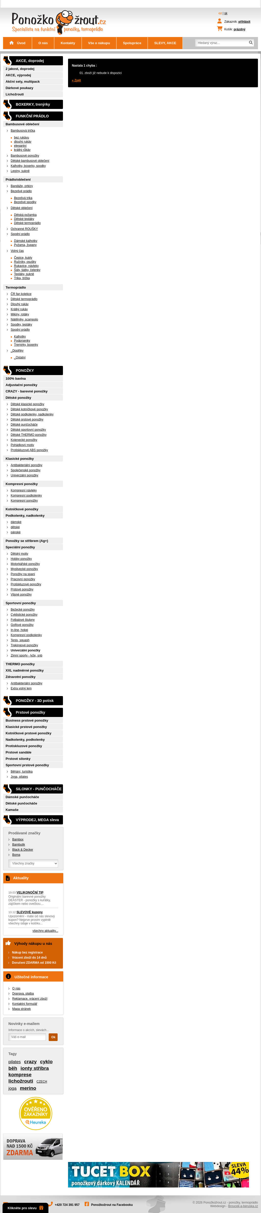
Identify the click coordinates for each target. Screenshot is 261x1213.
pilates (14, 1061)
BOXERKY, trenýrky (33, 104)
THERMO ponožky (20, 664)
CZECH (41, 1081)
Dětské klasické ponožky (27, 404)
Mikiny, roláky (20, 314)
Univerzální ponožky (24, 475)
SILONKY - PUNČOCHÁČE (39, 789)
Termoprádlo (16, 287)
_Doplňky (17, 350)
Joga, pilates (19, 776)
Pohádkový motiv (22, 445)
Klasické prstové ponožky (26, 727)
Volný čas (17, 251)
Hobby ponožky (21, 559)
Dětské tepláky (24, 219)
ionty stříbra (34, 1068)
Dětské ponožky (18, 398)
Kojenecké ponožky (24, 440)
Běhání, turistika (22, 771)
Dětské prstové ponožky (27, 419)
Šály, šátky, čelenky (27, 270)
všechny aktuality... (45, 931)
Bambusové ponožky (25, 155)
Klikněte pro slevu (25, 1208)
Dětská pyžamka (25, 215)
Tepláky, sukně (24, 274)
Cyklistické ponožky (24, 614)
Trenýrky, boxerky (26, 344)
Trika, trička (22, 278)
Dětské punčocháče (24, 424)
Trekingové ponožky (24, 645)
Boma (16, 855)
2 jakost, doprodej (20, 69)
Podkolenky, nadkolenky (25, 515)
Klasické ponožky (20, 459)
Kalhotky (20, 336)
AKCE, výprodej (18, 75)
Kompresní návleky (24, 490)
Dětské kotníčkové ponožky (29, 409)
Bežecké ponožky (23, 609)
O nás (43, 43)
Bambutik (18, 844)
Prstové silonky (18, 759)
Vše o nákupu (99, 43)
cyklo (46, 1061)
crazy (30, 1061)
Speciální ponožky (20, 547)
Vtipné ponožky (21, 594)
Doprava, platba (23, 993)
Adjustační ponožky (21, 385)
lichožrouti (20, 1081)
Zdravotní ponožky (20, 677)
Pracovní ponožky (23, 579)
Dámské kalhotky (25, 241)
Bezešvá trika (23, 198)
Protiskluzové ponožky (26, 584)
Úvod (17, 43)
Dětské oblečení (22, 208)
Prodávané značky (24, 833)
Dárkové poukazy (19, 88)
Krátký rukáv (19, 309)
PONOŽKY (25, 370)
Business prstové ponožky (27, 720)
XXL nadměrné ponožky (25, 670)
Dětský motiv (19, 553)
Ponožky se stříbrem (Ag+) (27, 541)
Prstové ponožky (22, 589)
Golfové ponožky (22, 625)
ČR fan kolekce (21, 294)
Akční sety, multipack (23, 81)
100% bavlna (16, 378)
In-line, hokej (19, 630)
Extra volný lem (21, 688)
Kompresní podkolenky (26, 495)
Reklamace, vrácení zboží (29, 998)
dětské (15, 527)
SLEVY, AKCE (165, 43)
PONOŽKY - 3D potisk (35, 701)
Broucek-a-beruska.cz (243, 1206)
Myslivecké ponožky (24, 569)
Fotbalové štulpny (23, 620)
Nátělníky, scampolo (24, 319)
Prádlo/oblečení (18, 179)
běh (12, 1068)
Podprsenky (22, 340)
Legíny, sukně (20, 171)
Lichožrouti (15, 94)
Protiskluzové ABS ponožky (29, 450)
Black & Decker (22, 849)
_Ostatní (19, 357)
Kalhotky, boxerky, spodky (28, 166)
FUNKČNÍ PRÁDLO (32, 116)
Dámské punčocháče (22, 797)
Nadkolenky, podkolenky (25, 739)
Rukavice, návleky (26, 266)
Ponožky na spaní (23, 574)
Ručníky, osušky (25, 262)
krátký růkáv (22, 150)
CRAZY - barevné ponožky (27, 391)
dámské (16, 522)
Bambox (17, 839)
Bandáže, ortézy (22, 186)
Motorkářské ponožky (25, 564)
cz (220, 13)
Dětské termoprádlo (27, 223)
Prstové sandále (18, 752)
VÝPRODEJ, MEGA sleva (37, 820)
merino (28, 1088)
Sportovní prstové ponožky (27, 765)
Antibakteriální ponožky (26, 465)
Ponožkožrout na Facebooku (112, 1205)
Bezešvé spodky (25, 202)
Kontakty (68, 43)
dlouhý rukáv (22, 141)
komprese (20, 1074)
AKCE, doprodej (30, 61)
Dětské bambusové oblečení (30, 161)
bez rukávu (21, 137)
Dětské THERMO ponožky (29, 435)
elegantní (20, 145)
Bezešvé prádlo (21, 191)
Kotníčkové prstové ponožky (28, 733)
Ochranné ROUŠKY (24, 229)
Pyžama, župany (25, 245)
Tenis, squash (20, 640)
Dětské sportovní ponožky (28, 429)
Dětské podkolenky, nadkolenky (32, 414)
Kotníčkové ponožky (22, 509)
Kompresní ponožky (22, 484)
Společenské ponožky (26, 470)
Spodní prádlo (20, 234)
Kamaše (12, 810)
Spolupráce (132, 43)
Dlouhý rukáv (20, 304)
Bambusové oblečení (22, 124)
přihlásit (244, 21)
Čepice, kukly (23, 257)
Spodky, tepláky (21, 324)
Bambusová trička (23, 130)
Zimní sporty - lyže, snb (26, 655)
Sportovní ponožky (21, 603)
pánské (16, 532)
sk (225, 13)
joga (12, 1088)
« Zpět (76, 80)
